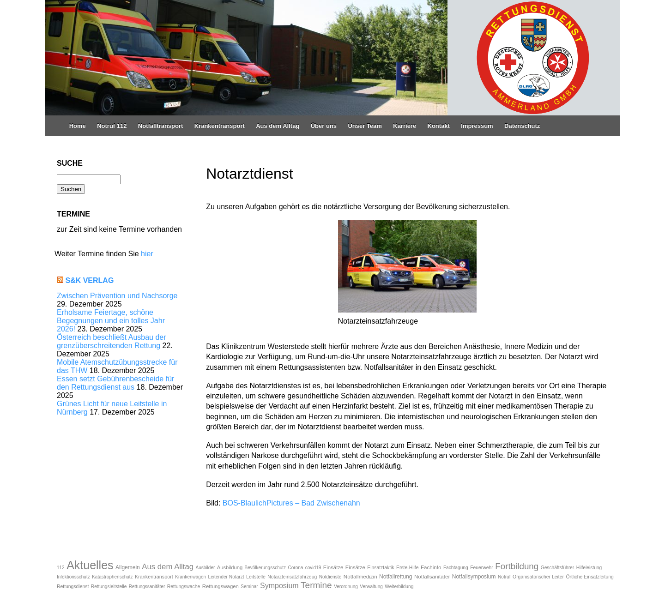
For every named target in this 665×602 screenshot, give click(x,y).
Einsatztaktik (380, 567)
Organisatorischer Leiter (538, 576)
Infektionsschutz (73, 576)
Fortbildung (516, 566)
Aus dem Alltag (277, 125)
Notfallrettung (395, 576)
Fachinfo (431, 567)
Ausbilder (205, 567)
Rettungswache (183, 586)
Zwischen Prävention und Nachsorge (117, 296)
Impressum (477, 125)
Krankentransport (219, 125)
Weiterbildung (399, 586)
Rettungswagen (220, 586)
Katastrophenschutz (112, 576)
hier (147, 254)
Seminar (249, 586)
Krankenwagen (190, 576)
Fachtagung (455, 567)
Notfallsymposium (474, 576)
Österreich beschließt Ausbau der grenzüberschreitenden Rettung (111, 341)
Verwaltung (371, 586)
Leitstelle (256, 576)
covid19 (313, 567)
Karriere (404, 125)
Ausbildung (229, 567)
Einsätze (333, 567)
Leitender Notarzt (226, 576)
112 (61, 567)
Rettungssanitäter (147, 586)
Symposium (279, 586)
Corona (295, 567)
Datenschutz (522, 125)
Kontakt (439, 125)
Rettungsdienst (73, 586)
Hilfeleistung (589, 567)
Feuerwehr (481, 567)
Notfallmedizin (360, 576)
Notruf (504, 576)
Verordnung (346, 586)
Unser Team (364, 125)
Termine (316, 585)
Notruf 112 (112, 125)
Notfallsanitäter (432, 576)
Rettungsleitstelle (109, 586)
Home (77, 125)
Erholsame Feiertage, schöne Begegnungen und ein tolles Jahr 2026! (111, 320)
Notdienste (330, 576)
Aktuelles (89, 565)
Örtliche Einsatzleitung (589, 576)
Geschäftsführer (557, 567)
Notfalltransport (160, 125)
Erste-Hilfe (407, 567)
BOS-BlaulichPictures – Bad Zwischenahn (291, 503)
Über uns (324, 125)
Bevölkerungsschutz (265, 567)
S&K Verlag (89, 280)
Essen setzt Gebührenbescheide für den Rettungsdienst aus (115, 383)
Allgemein (127, 567)
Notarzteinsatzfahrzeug (292, 576)
